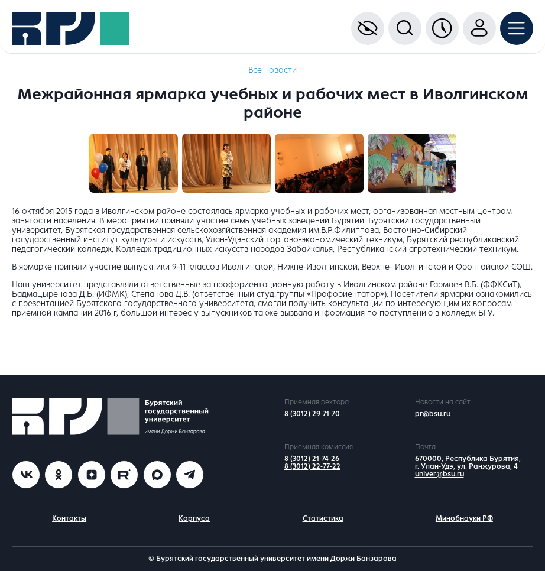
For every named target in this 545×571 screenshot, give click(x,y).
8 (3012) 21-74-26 (311, 458)
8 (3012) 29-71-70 (312, 413)
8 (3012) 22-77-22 (312, 466)
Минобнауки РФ (464, 518)
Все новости (272, 70)
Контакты (69, 518)
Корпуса (194, 518)
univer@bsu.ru (439, 474)
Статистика (323, 518)
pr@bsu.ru (432, 413)
